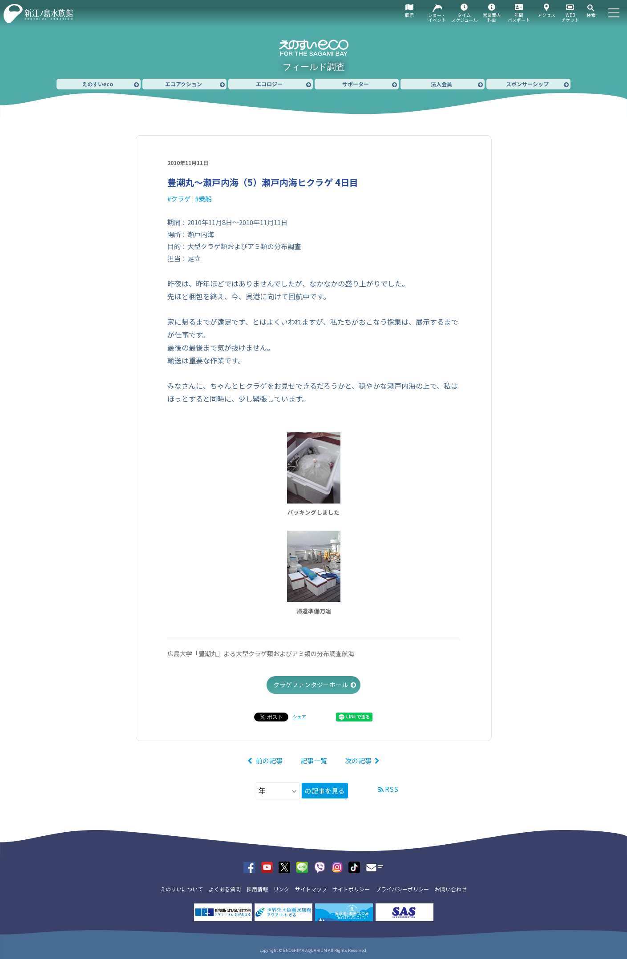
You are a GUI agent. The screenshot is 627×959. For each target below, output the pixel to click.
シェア (299, 716)
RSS (391, 789)
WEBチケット (570, 17)
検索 (591, 15)
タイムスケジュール (464, 17)
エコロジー (269, 84)
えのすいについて (181, 889)
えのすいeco (97, 84)
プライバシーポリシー (402, 889)
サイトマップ (311, 889)
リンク (281, 889)
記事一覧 (313, 760)
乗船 (205, 198)
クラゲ (181, 198)
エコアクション (183, 84)
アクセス (546, 15)
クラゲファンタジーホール (310, 684)
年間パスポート (519, 17)
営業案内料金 (492, 17)
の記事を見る (325, 790)
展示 (409, 15)
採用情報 (257, 889)
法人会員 (441, 84)
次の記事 (358, 760)
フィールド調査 (314, 67)
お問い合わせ (451, 889)
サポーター (355, 84)
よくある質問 (225, 889)
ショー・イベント (437, 17)
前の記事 (269, 760)
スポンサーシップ (527, 84)
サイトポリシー (351, 889)
